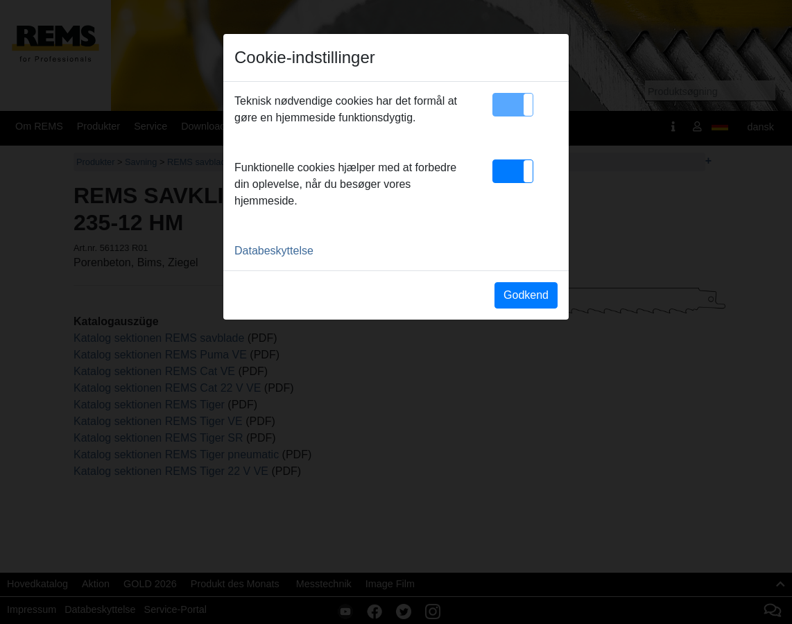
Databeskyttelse (273, 251)
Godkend (526, 295)
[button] (512, 104)
